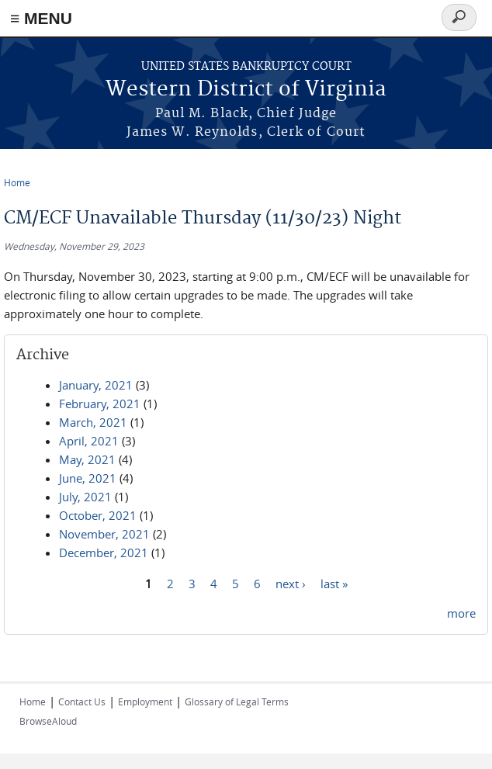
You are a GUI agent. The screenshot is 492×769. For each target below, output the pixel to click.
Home (17, 182)
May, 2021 (87, 459)
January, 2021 (96, 385)
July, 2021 (85, 496)
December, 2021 (103, 552)
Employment (145, 701)
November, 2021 (104, 534)
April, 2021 (89, 441)
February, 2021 (99, 403)
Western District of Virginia (246, 89)
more (461, 613)
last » (334, 583)
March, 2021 (93, 422)
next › (290, 583)
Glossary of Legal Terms (237, 701)
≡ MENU (41, 18)
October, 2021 (98, 515)
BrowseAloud (48, 721)
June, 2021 (87, 478)
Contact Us (82, 701)
